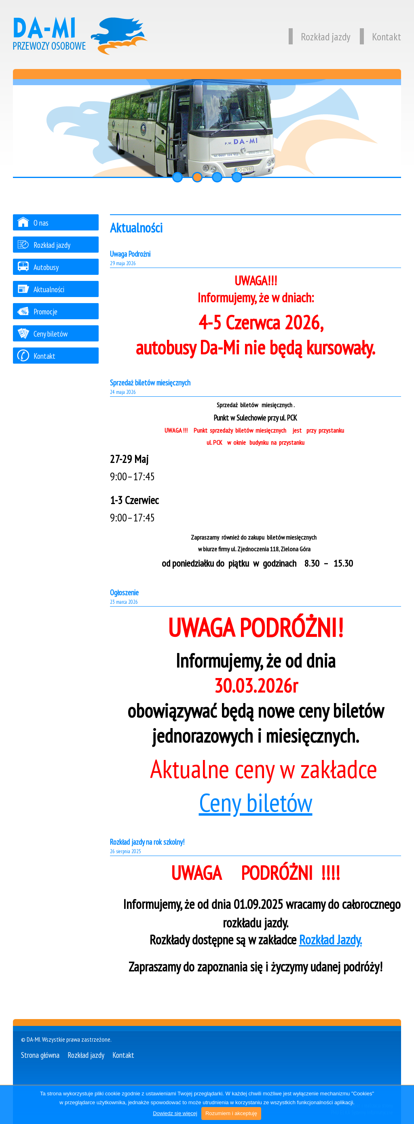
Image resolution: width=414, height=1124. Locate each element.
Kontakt (380, 36)
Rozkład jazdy (320, 36)
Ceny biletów (256, 802)
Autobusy (38, 267)
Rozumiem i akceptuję (231, 1113)
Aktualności (40, 289)
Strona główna (40, 1055)
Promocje (37, 311)
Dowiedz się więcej (175, 1113)
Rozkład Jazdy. (330, 939)
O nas (33, 222)
